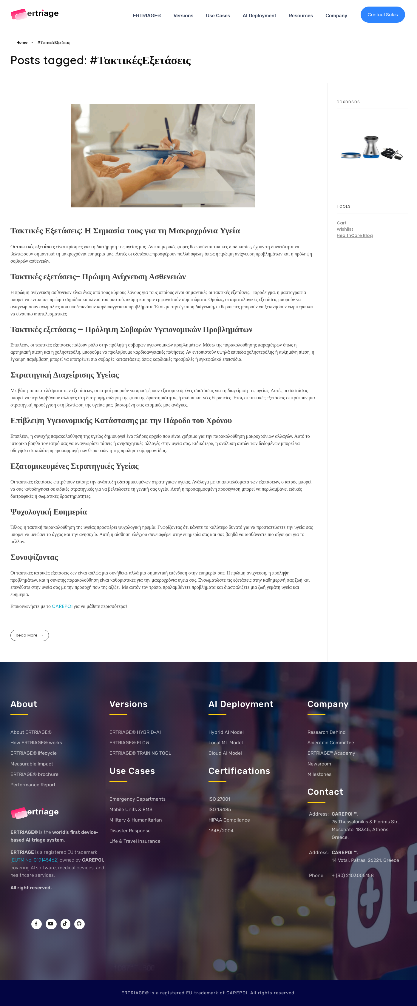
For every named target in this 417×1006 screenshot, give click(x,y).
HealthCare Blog (355, 235)
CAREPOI (63, 606)
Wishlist (345, 229)
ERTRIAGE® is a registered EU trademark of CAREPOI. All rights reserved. (208, 993)
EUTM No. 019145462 (34, 860)
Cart (342, 223)
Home (21, 42)
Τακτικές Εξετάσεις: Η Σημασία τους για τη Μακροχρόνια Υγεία (125, 230)
